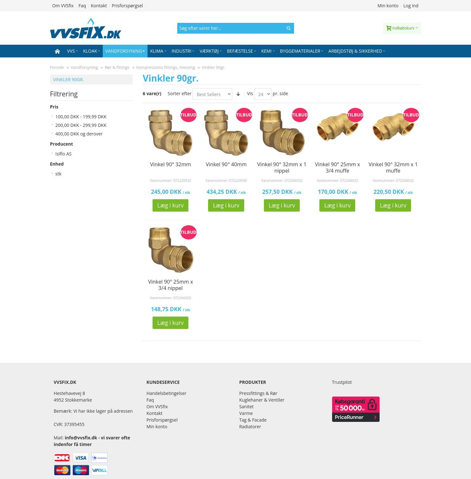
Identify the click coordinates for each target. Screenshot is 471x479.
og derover (79, 134)
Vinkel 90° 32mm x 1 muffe (393, 167)
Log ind (411, 6)
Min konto (387, 6)
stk (59, 174)
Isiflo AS (64, 154)
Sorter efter (180, 93)
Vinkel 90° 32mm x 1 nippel (281, 167)
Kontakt (99, 6)
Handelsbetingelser (166, 393)
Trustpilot (342, 382)
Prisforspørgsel (127, 6)
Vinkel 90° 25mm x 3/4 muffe (337, 167)
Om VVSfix (63, 6)
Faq (82, 6)
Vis (250, 93)
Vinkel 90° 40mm (226, 164)
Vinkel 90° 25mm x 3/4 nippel (170, 285)
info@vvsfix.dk (81, 438)
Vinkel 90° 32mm (170, 164)
